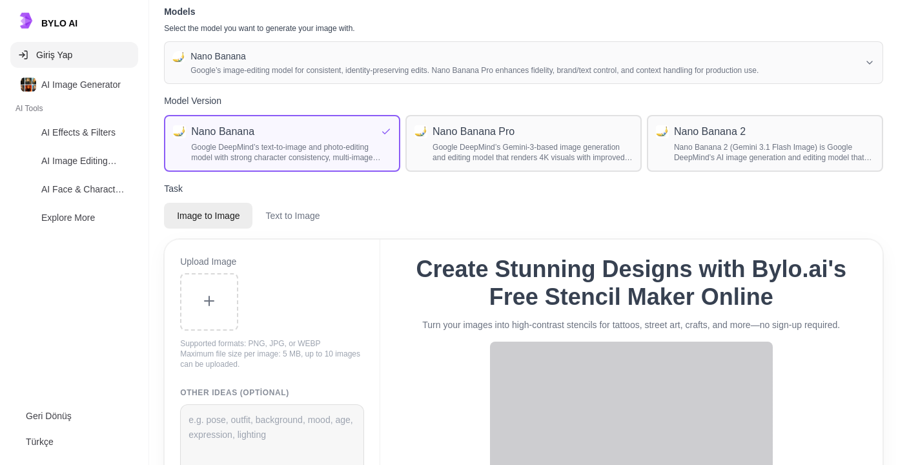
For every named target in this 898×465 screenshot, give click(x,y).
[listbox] (74, 153)
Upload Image (208, 261)
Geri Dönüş (49, 416)
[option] (74, 84)
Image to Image (208, 216)
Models (179, 11)
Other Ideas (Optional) (234, 392)
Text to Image (292, 216)
